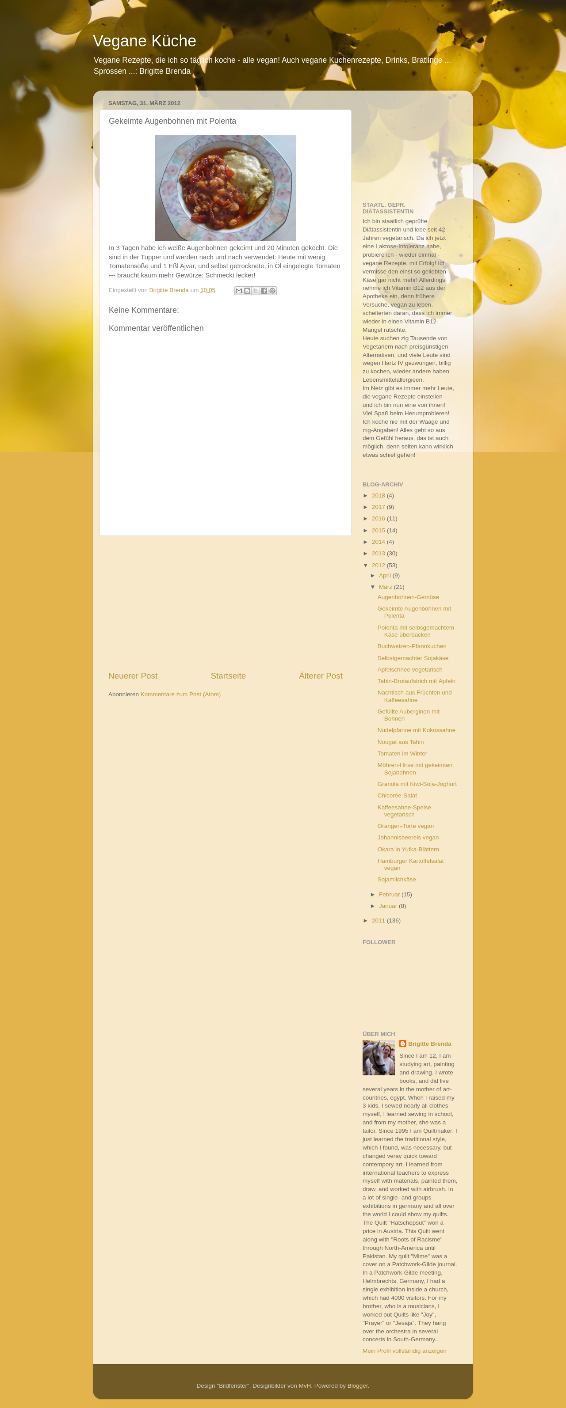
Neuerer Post (132, 675)
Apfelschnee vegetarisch (410, 669)
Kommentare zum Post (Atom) (181, 694)
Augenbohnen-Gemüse (409, 597)
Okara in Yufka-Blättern (408, 849)
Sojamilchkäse (397, 879)
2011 (379, 920)
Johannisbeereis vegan (408, 837)
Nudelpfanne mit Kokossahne (416, 730)
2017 (379, 507)
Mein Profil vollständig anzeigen (405, 1350)
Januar (389, 906)
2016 (379, 518)
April (386, 575)
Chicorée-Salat (397, 795)
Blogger (358, 1385)
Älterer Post (321, 675)
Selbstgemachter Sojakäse (413, 658)
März (386, 587)
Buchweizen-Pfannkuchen (412, 646)
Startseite (228, 675)
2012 (379, 565)
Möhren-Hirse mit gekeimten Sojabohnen (415, 768)
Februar (390, 894)
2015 (379, 530)
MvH (305, 1385)
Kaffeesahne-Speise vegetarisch (404, 811)
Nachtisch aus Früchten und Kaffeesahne (415, 696)
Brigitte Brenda (429, 1043)
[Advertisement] (225, 603)
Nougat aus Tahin (401, 742)
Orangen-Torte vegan (406, 826)
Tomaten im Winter (403, 753)
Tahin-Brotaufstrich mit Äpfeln (416, 681)
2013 (379, 553)
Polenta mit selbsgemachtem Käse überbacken (416, 631)
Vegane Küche (144, 41)
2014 (379, 542)
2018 (379, 495)
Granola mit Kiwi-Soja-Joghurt (417, 784)
